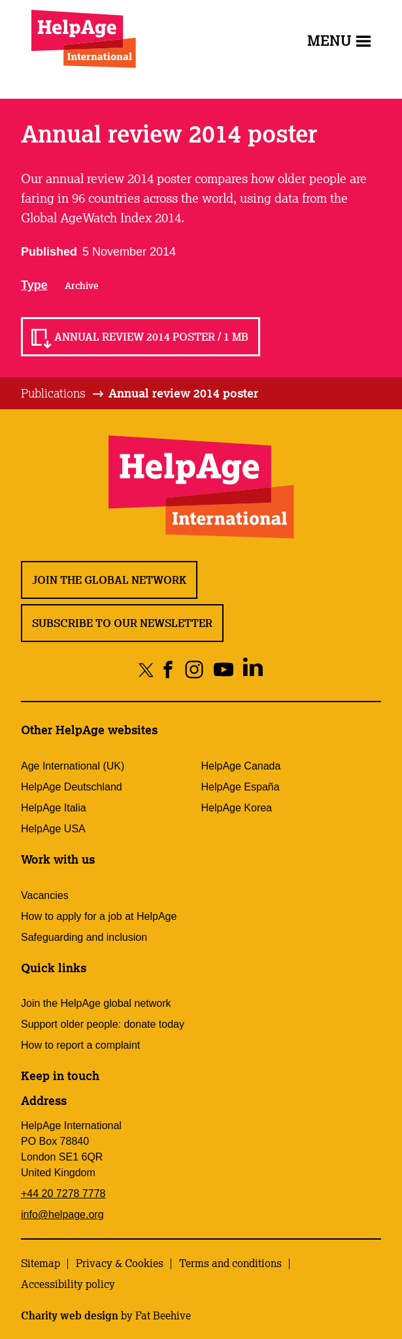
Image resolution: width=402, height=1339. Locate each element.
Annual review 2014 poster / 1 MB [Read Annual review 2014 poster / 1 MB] (151, 337)
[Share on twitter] (146, 669)
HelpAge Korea (237, 807)
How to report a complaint (80, 1045)
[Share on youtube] (223, 669)
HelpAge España (240, 786)
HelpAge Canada (241, 765)
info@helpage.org (62, 1214)
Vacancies (45, 895)
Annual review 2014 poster (183, 393)
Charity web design (69, 1315)
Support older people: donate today (102, 1024)
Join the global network (109, 580)
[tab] (63, 393)
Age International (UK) (72, 765)
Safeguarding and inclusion (84, 937)
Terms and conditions (230, 1263)
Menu (339, 40)
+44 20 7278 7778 (63, 1193)
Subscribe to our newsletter (122, 623)
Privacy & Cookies (119, 1263)
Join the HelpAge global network (96, 1003)
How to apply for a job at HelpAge (98, 916)
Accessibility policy (68, 1284)
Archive (82, 285)
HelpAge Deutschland (71, 786)
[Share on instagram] (194, 669)
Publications (53, 393)
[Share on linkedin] (252, 669)
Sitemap (40, 1263)
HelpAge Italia (53, 807)
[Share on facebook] (168, 669)
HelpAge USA (53, 828)
